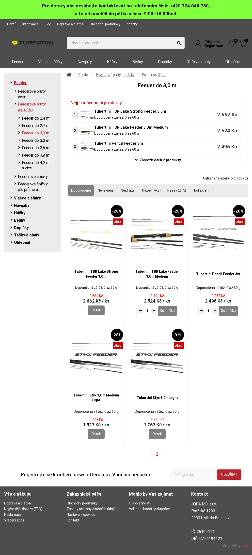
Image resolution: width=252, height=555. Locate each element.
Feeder (17, 61)
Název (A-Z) (151, 190)
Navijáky (85, 61)
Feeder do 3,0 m (35, 132)
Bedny (137, 61)
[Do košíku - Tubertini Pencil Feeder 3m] (228, 311)
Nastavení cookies (81, 514)
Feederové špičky (33, 176)
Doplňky (165, 61)
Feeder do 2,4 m (35, 118)
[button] (157, 160)
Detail (96, 310)
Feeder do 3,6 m (35, 147)
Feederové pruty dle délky (32, 107)
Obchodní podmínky (105, 24)
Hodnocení (201, 190)
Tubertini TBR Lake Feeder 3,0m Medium (131, 127)
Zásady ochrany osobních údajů (91, 509)
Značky (132, 24)
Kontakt (73, 520)
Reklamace (13, 514)
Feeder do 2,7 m (35, 125)
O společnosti (139, 503)
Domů (11, 24)
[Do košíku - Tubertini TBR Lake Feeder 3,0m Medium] (167, 311)
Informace (30, 24)
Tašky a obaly (199, 61)
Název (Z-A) (176, 190)
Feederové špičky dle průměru (33, 186)
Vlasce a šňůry (50, 61)
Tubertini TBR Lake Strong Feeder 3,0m (130, 111)
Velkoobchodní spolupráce (149, 509)
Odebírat (229, 474)
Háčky (112, 61)
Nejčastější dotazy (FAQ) (23, 509)
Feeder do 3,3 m (35, 140)
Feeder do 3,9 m (35, 155)
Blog (48, 24)
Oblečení (232, 61)
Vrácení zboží (14, 520)
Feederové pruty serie (32, 94)
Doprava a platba (70, 24)
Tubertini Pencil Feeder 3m (118, 143)
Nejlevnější (106, 190)
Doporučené (81, 190)
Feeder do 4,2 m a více (35, 165)
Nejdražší (128, 190)
